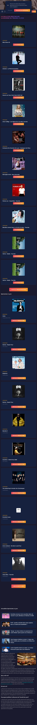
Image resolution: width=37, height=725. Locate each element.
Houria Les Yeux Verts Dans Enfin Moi (12, 90)
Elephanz (5, 368)
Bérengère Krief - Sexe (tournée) (11, 169)
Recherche (33, 6)
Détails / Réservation (18, 315)
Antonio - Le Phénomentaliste (10, 64)
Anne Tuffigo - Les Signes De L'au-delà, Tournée (15, 116)
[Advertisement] (18, 594)
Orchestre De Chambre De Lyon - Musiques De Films (16, 143)
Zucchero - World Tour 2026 (10, 454)
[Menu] (2, 7)
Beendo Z (5, 426)
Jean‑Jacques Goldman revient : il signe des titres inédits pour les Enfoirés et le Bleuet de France (22, 636)
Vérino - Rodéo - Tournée (9, 249)
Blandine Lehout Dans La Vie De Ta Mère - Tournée (16, 222)
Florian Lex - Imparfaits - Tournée (11, 196)
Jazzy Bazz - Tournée (8, 569)
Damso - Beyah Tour (8, 340)
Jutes (4, 311)
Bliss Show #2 (6, 37)
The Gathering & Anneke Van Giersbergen (13, 483)
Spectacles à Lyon (18, 581)
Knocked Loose (6, 512)
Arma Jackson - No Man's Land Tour (12, 541)
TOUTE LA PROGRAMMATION (18, 284)
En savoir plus (19, 39)
